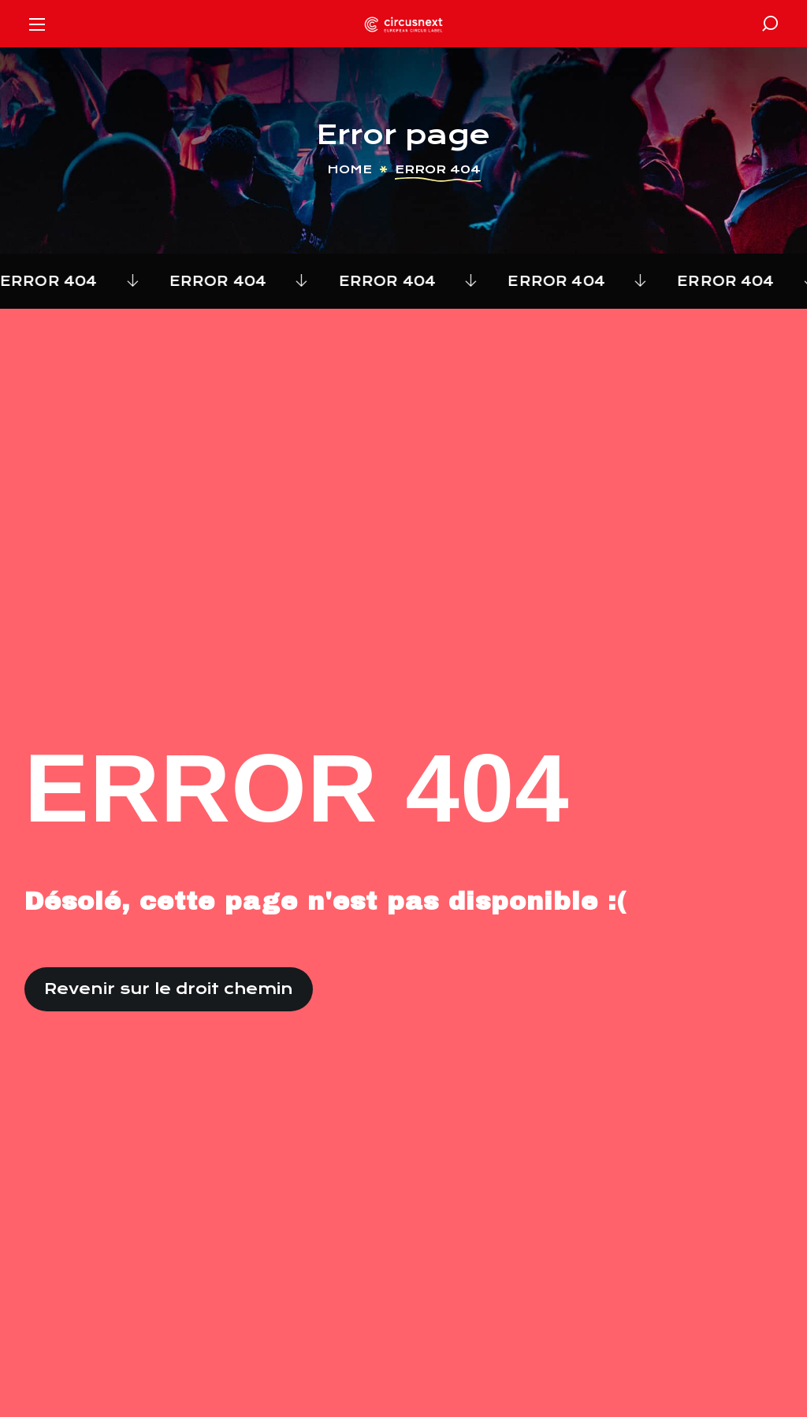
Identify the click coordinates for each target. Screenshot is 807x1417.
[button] (770, 23)
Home (349, 169)
